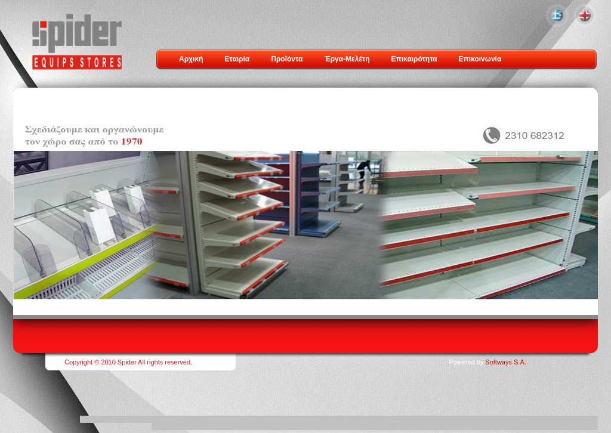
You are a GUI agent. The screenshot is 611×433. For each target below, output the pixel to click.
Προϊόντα (287, 59)
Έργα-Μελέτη (346, 59)
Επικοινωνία (480, 59)
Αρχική (191, 59)
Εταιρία (236, 59)
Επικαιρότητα (414, 59)
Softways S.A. (505, 362)
